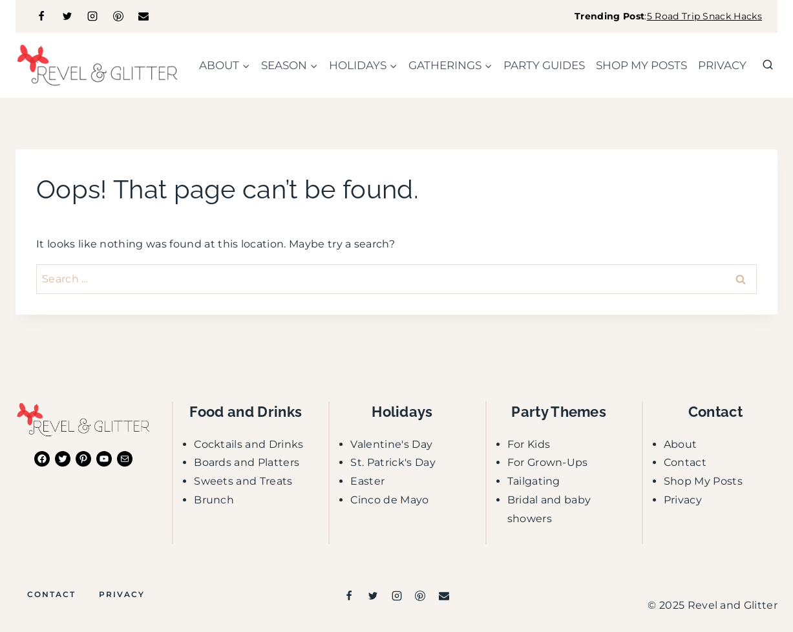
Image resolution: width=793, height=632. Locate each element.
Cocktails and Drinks (248, 444)
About (680, 444)
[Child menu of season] (289, 65)
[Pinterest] (118, 16)
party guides (544, 65)
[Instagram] (92, 16)
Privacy (722, 65)
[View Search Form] (767, 65)
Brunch (214, 500)
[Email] (143, 16)
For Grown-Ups (547, 462)
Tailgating (533, 481)
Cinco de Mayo (389, 500)
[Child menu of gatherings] (450, 65)
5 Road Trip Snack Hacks (704, 16)
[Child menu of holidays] (363, 65)
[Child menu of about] (224, 65)
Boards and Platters (246, 462)
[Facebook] (41, 16)
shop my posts (641, 65)
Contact (685, 462)
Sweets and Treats (243, 481)
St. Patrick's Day (392, 462)
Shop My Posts (703, 481)
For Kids (529, 444)
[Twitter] (67, 16)
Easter (367, 481)
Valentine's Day (391, 444)
